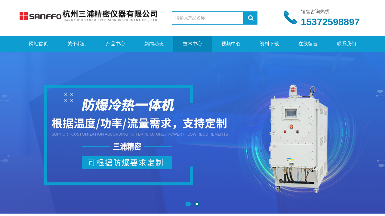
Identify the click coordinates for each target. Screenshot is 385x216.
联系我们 (346, 43)
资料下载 (269, 43)
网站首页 (38, 43)
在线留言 (308, 43)
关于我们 (77, 43)
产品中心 (115, 43)
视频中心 (231, 43)
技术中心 (192, 43)
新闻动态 (154, 43)
